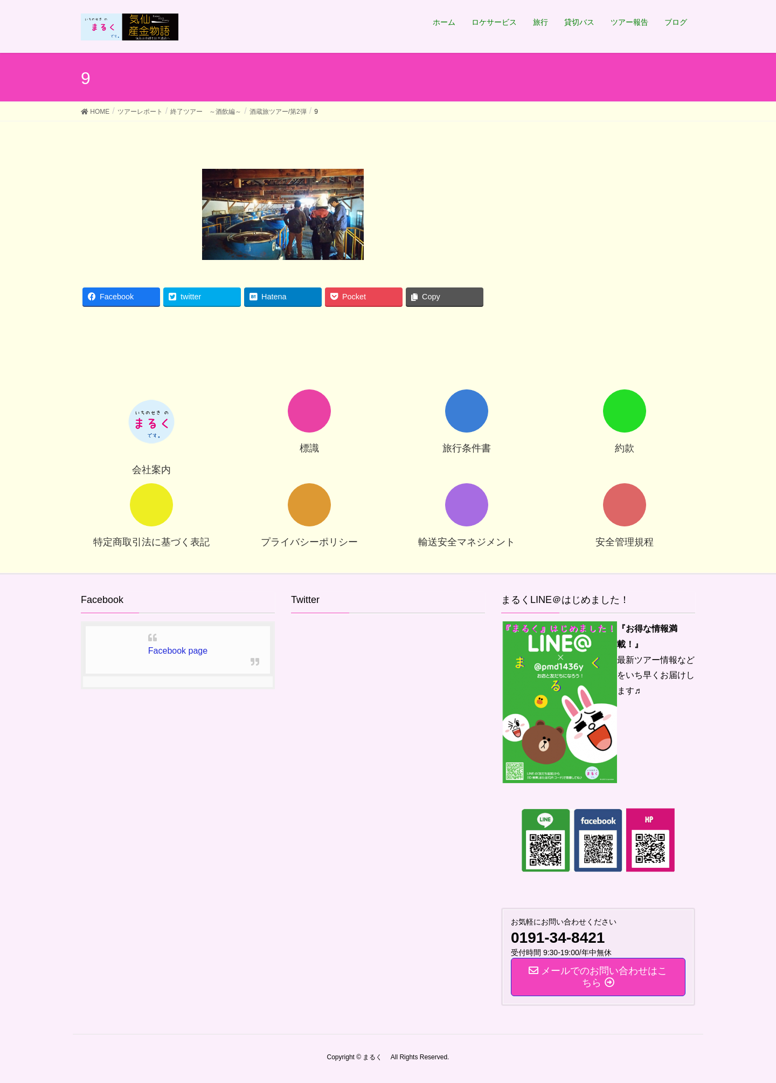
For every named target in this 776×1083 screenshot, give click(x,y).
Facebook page (177, 650)
